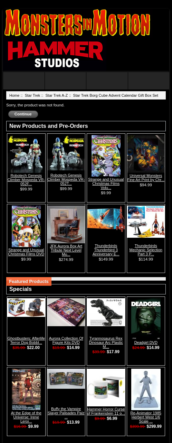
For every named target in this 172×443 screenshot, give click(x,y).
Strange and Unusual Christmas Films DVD (26, 252)
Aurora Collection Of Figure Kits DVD (66, 340)
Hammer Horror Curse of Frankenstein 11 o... (106, 411)
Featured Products (29, 281)
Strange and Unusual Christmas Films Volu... (106, 183)
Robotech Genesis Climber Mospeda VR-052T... (66, 179)
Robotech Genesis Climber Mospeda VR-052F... (26, 179)
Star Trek (32, 95)
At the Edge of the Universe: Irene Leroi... (26, 417)
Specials (20, 289)
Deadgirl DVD (145, 342)
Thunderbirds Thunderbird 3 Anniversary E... (106, 250)
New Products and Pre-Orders (48, 126)
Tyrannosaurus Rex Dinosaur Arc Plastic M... (106, 342)
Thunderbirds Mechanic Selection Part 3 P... (146, 250)
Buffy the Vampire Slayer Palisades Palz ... (66, 413)
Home (14, 95)
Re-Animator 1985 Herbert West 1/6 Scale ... (146, 417)
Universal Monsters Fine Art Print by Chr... (145, 177)
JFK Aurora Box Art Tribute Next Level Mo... (66, 250)
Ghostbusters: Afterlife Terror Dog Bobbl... (26, 340)
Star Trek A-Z (57, 95)
